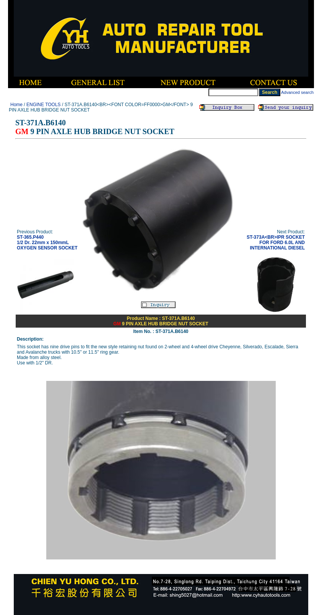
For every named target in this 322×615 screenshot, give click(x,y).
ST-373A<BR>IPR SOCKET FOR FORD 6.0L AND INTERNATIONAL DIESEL (276, 243)
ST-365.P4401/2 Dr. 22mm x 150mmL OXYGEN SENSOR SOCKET (47, 243)
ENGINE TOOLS (43, 104)
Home (16, 104)
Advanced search (297, 92)
